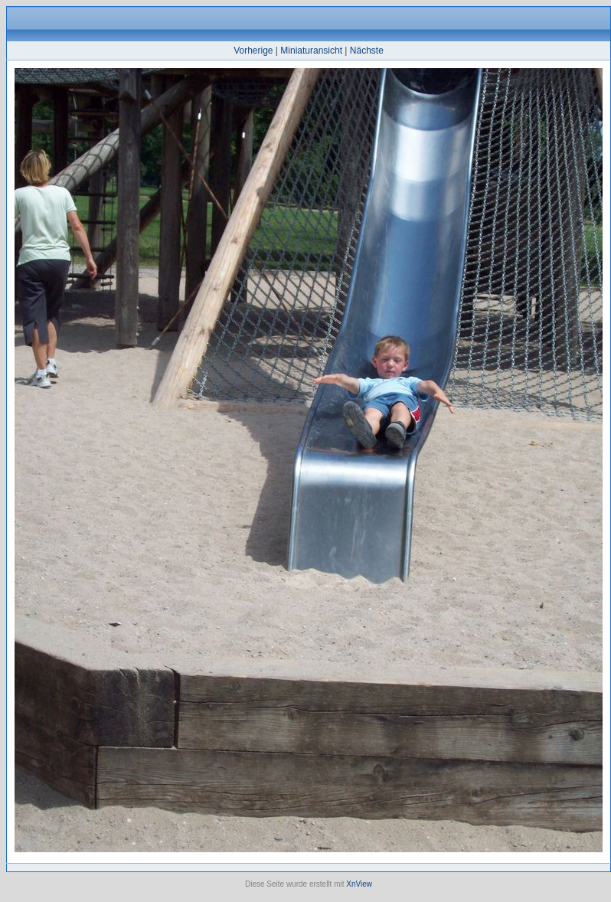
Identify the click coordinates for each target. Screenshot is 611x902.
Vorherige (253, 50)
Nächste (367, 50)
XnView (359, 884)
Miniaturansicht (311, 50)
